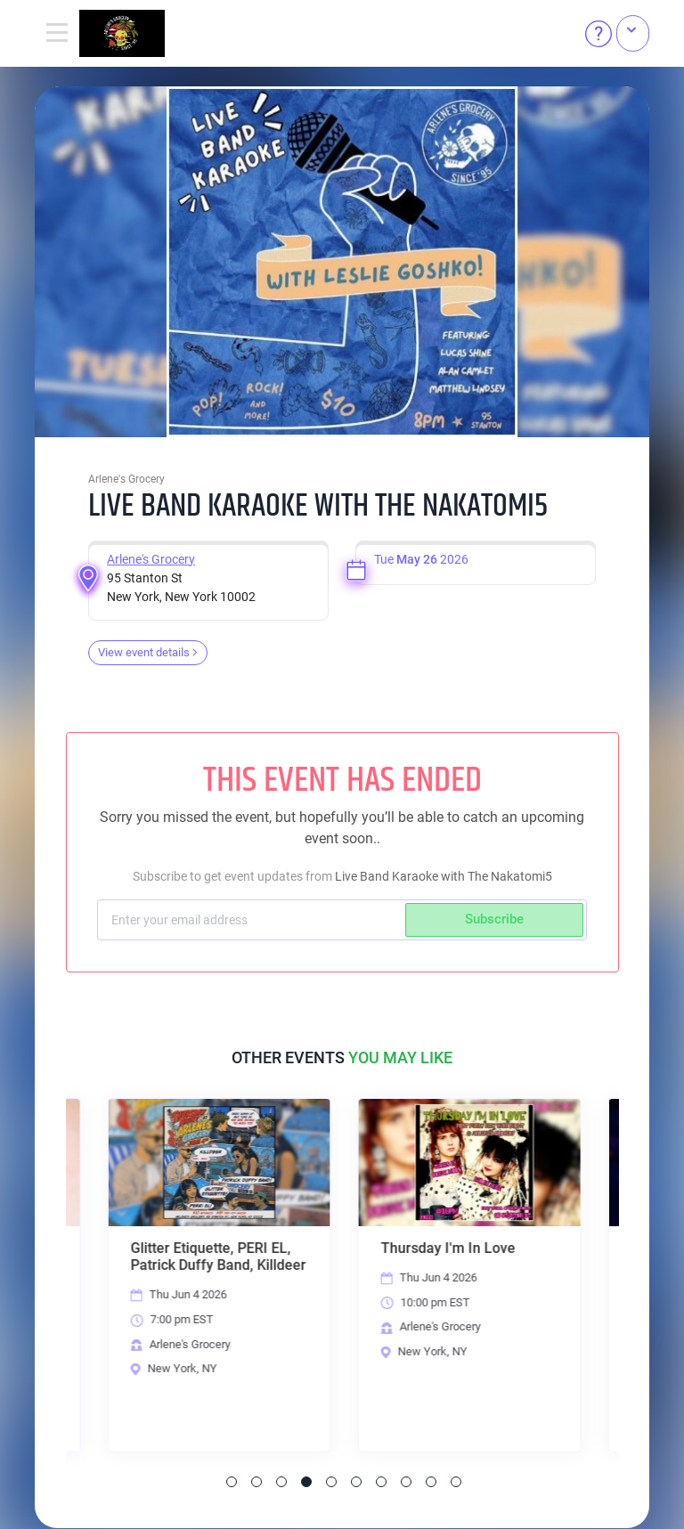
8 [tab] (406, 1482)
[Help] (598, 33)
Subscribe (494, 919)
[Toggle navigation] (57, 34)
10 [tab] (456, 1482)
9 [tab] (431, 1482)
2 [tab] (256, 1482)
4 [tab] (306, 1482)
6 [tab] (356, 1482)
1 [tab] (231, 1482)
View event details (148, 652)
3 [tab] (281, 1482)
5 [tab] (331, 1482)
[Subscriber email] (253, 920)
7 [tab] (381, 1482)
